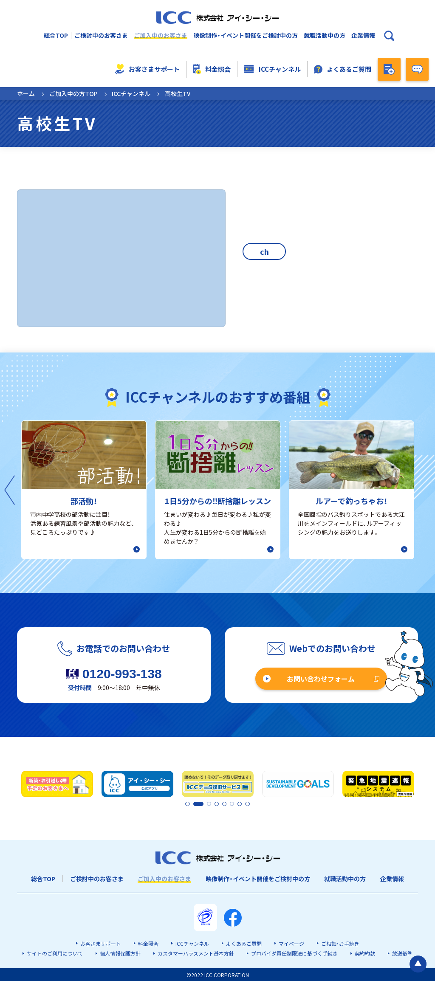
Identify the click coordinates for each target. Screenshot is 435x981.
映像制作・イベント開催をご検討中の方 (245, 35)
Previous (9, 490)
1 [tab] (187, 804)
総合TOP (56, 35)
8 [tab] (247, 804)
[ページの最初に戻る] (418, 839)
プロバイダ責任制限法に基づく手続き (294, 952)
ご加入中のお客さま (160, 35)
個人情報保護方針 (120, 952)
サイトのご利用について (55, 952)
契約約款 (365, 952)
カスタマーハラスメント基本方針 (196, 952)
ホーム (26, 93)
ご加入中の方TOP (73, 93)
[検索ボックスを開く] (389, 36)
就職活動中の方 (324, 35)
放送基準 (402, 952)
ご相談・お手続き (340, 943)
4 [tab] (218, 804)
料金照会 (212, 69)
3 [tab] (211, 804)
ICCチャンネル (272, 69)
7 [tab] (240, 804)
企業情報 (363, 35)
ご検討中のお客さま (101, 35)
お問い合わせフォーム (321, 679)
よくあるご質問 (343, 69)
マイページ (291, 943)
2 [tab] (195, 804)
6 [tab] (233, 804)
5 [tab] (225, 804)
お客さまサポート (147, 69)
